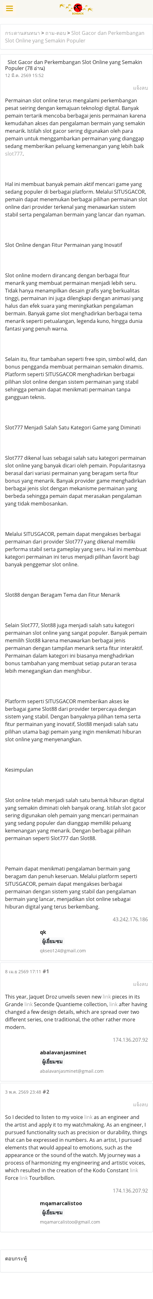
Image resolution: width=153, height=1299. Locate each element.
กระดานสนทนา (22, 32)
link (107, 996)
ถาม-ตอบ (55, 32)
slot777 (13, 153)
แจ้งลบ (140, 87)
